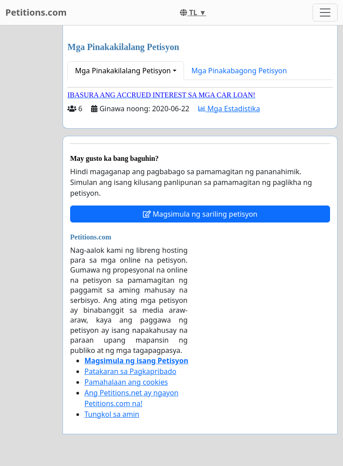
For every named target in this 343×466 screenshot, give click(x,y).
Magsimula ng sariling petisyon (200, 214)
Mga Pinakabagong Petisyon (239, 71)
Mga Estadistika (229, 108)
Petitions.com (36, 12)
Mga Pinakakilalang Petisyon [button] (123, 71)
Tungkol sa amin (111, 414)
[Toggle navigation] (325, 12)
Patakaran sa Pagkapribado (130, 371)
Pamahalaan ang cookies (126, 382)
